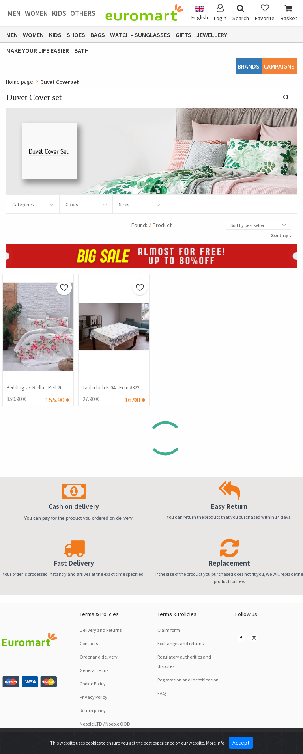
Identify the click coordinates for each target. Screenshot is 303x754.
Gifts (183, 35)
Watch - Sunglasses (140, 35)
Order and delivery (99, 657)
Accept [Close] (240, 742)
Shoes (76, 35)
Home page (19, 81)
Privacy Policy (93, 697)
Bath (81, 50)
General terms (94, 670)
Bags (97, 35)
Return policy (93, 710)
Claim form (168, 630)
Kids (59, 13)
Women (36, 13)
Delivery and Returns (101, 630)
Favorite (265, 13)
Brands (249, 66)
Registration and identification (188, 680)
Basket (289, 13)
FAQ (161, 693)
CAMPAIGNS (279, 66)
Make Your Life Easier (37, 50)
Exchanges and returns (180, 643)
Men (14, 13)
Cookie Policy (93, 684)
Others (82, 13)
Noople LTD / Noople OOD (105, 724)
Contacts (89, 643)
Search (240, 13)
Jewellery (211, 35)
